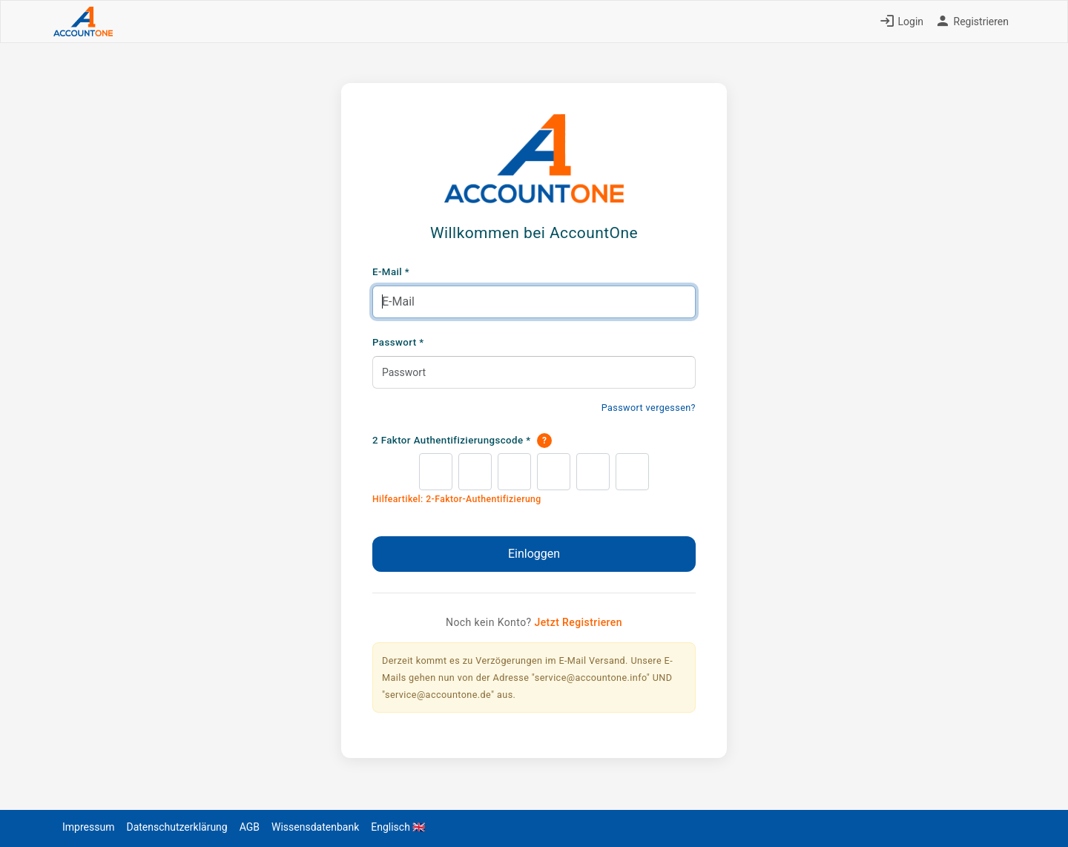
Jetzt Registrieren (578, 622)
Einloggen (534, 554)
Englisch (398, 827)
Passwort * (398, 342)
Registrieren (972, 21)
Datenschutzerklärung (176, 827)
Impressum (88, 827)
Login (901, 21)
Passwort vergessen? (648, 407)
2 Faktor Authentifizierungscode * (462, 440)
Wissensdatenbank (315, 827)
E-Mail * (390, 271)
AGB (250, 827)
